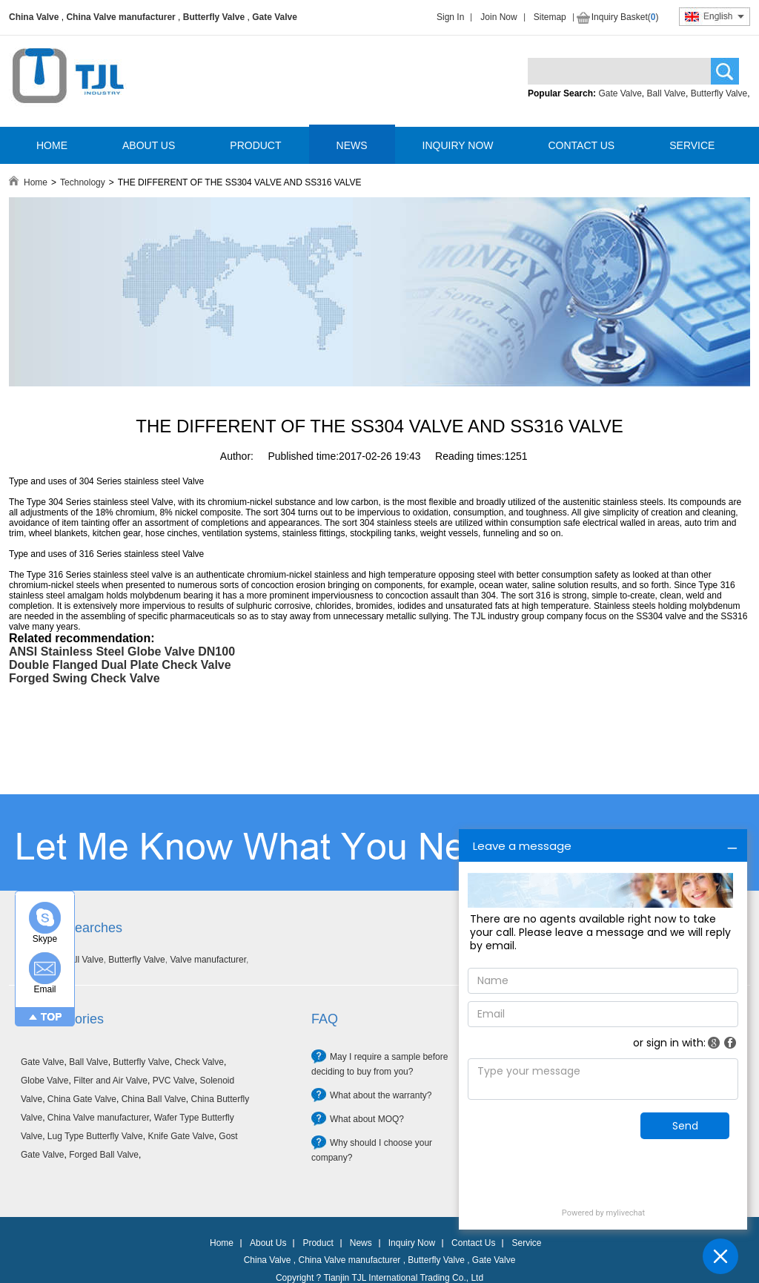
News (361, 1243)
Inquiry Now (411, 1243)
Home (35, 182)
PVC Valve (174, 1080)
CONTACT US (581, 145)
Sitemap (550, 17)
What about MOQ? (367, 1119)
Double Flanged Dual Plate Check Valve (120, 665)
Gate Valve (274, 17)
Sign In (450, 17)
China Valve (34, 17)
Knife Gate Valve (180, 1136)
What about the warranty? (380, 1095)
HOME (51, 145)
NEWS (352, 145)
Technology (82, 182)
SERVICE (692, 145)
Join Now (498, 17)
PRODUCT (255, 145)
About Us (268, 1243)
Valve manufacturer (208, 959)
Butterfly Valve (214, 17)
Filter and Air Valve (110, 1080)
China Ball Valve (154, 1099)
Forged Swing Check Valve (84, 678)
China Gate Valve (81, 1099)
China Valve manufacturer (120, 17)
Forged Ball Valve (104, 1155)
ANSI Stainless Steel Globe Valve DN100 (122, 651)
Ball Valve (666, 93)
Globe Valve (44, 1080)
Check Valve (198, 1062)
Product (317, 1243)
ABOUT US (148, 145)
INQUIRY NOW (458, 145)
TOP (51, 1017)
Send (685, 1125)
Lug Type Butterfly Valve (95, 1136)
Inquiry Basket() (625, 17)
